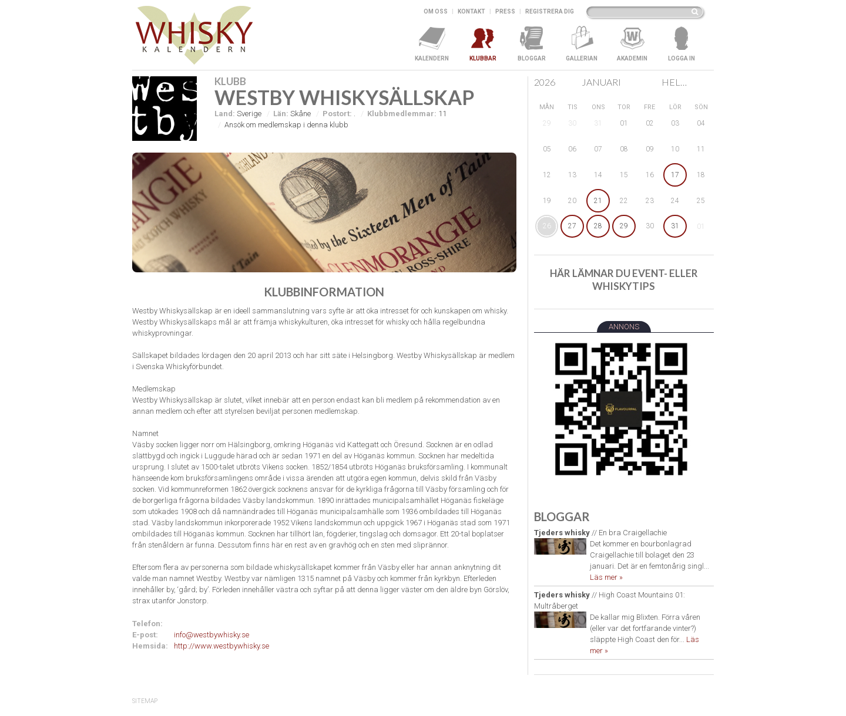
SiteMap (144, 701)
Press (505, 11)
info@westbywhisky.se (211, 634)
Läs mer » (606, 577)
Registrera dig (549, 11)
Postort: (337, 113)
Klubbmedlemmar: (402, 113)
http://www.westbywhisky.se (221, 645)
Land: (224, 113)
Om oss (436, 11)
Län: (280, 113)
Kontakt (471, 11)
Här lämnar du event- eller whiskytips (624, 279)
